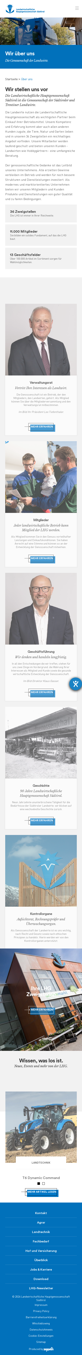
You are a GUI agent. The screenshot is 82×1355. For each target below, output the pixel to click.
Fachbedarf (41, 1241)
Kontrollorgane (41, 914)
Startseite (11, 79)
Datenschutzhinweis (41, 1330)
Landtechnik (41, 1232)
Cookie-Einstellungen (41, 1336)
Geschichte (41, 785)
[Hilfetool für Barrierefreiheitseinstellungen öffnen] (75, 684)
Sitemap (41, 1342)
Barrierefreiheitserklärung (41, 1317)
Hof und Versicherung (41, 1250)
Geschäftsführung (41, 651)
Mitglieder (41, 520)
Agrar (41, 1222)
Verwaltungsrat (41, 382)
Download (41, 1279)
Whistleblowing (41, 1323)
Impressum (41, 1305)
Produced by (41, 1349)
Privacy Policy (41, 1311)
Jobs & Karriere (41, 1269)
